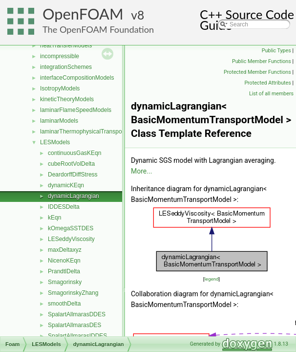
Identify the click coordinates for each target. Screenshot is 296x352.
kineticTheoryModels (67, 99)
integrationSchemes (66, 67)
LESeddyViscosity (71, 239)
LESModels (55, 142)
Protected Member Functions (257, 72)
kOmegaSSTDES (70, 228)
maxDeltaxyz (65, 249)
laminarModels (59, 120)
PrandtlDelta (64, 271)
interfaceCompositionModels (77, 77)
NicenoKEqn (64, 260)
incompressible (59, 56)
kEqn (54, 217)
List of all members (271, 93)
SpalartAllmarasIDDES (77, 335)
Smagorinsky (65, 282)
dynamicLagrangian (73, 196)
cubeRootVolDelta (71, 163)
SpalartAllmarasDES (74, 325)
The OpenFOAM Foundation (98, 29)
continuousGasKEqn (74, 153)
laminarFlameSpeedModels (75, 110)
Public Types (276, 50)
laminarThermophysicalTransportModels (92, 131)
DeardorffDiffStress (73, 174)
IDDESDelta (64, 206)
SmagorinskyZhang (73, 292)
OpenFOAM (83, 14)
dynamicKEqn (66, 185)
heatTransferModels (66, 45)
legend (211, 279)
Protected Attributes (267, 83)
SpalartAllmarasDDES (77, 314)
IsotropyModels (60, 88)
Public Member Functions (261, 61)
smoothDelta (64, 303)
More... (141, 171)
